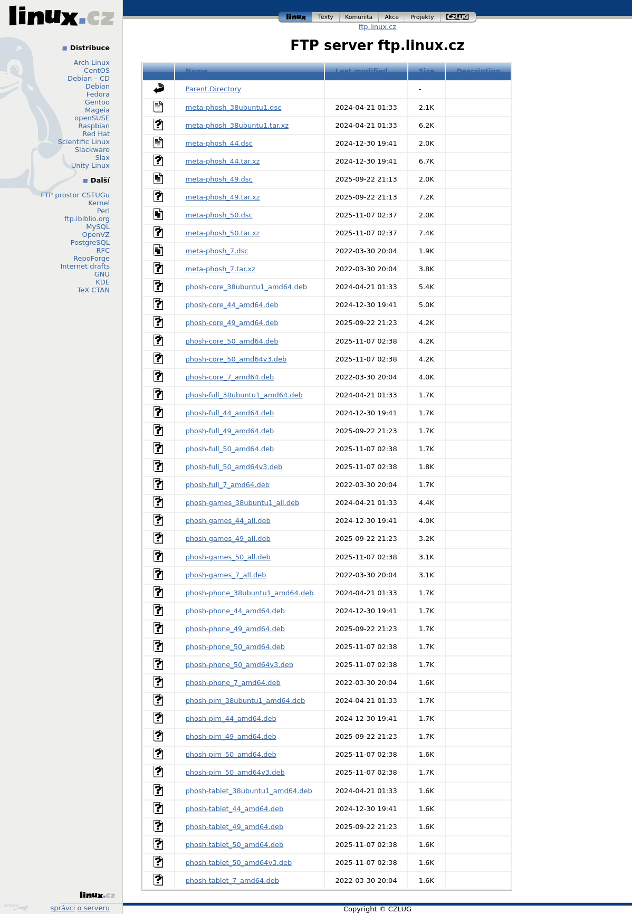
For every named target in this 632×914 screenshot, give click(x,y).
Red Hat (96, 134)
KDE (102, 282)
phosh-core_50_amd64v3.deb (236, 359)
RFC (103, 250)
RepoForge (91, 258)
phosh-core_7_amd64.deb (230, 377)
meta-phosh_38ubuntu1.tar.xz (237, 125)
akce (392, 17)
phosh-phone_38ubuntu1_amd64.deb (250, 593)
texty (326, 17)
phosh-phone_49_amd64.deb (235, 629)
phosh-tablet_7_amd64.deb (233, 880)
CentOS (97, 70)
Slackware (92, 150)
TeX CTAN (94, 290)
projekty (423, 17)
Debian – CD (89, 78)
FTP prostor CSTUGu (75, 195)
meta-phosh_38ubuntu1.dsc (234, 107)
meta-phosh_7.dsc (217, 251)
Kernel (99, 203)
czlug (458, 17)
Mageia (97, 110)
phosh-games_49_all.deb (228, 538)
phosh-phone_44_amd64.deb (235, 611)
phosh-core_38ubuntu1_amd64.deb (246, 287)
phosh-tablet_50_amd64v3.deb (239, 863)
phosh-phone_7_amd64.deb (233, 683)
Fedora (98, 94)
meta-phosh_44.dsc (219, 143)
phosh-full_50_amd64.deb (230, 449)
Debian (97, 86)
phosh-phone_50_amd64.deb (235, 647)
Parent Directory (214, 89)
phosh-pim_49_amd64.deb (231, 736)
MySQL (98, 227)
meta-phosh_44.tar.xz (223, 161)
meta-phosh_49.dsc (219, 179)
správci (63, 908)
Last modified (362, 71)
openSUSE (92, 118)
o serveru (94, 908)
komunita (359, 17)
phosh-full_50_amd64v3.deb (234, 467)
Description (478, 71)
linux (295, 17)
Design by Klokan (16, 907)
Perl (103, 211)
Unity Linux (90, 165)
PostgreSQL (90, 242)
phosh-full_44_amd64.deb (230, 413)
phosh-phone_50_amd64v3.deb (239, 665)
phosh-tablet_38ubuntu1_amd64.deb (249, 791)
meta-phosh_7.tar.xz (221, 269)
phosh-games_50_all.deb (228, 557)
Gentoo (97, 102)
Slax (102, 157)
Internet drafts (85, 266)
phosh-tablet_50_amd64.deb (235, 845)
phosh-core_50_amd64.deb (232, 341)
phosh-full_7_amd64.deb (228, 485)
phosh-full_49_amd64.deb (230, 431)
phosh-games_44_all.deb (228, 521)
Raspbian (94, 126)
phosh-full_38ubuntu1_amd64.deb (244, 395)
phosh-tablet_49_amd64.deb (235, 827)
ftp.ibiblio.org (87, 219)
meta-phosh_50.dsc (219, 215)
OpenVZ (96, 235)
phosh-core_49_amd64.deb (232, 323)
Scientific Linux (84, 142)
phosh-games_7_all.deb (226, 575)
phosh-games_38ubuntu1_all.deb (243, 503)
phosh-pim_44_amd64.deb (231, 718)
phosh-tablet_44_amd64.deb (235, 809)
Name (197, 71)
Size (427, 71)
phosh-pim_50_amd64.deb (231, 754)
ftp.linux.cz (377, 27)
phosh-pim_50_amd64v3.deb (235, 772)
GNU (102, 274)
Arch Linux (92, 62)
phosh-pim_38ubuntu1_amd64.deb (245, 700)
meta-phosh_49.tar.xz (223, 197)
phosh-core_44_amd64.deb (232, 305)
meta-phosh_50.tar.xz (223, 233)
